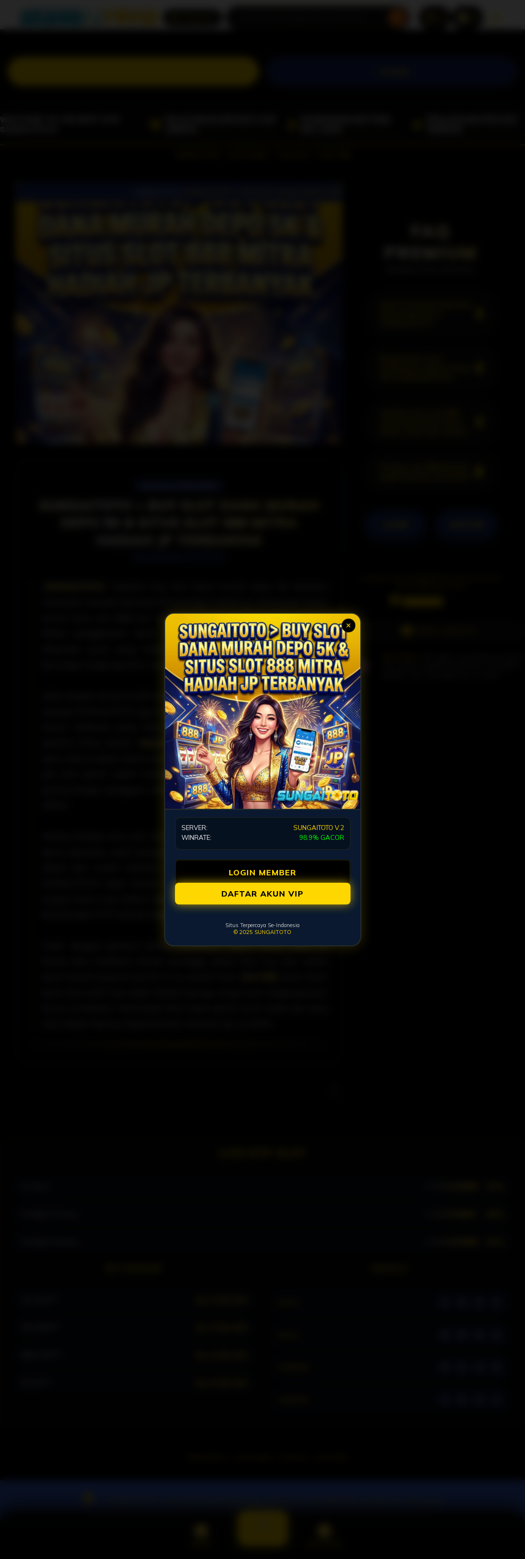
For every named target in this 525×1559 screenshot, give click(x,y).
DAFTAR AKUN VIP (262, 894)
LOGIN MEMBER (262, 872)
